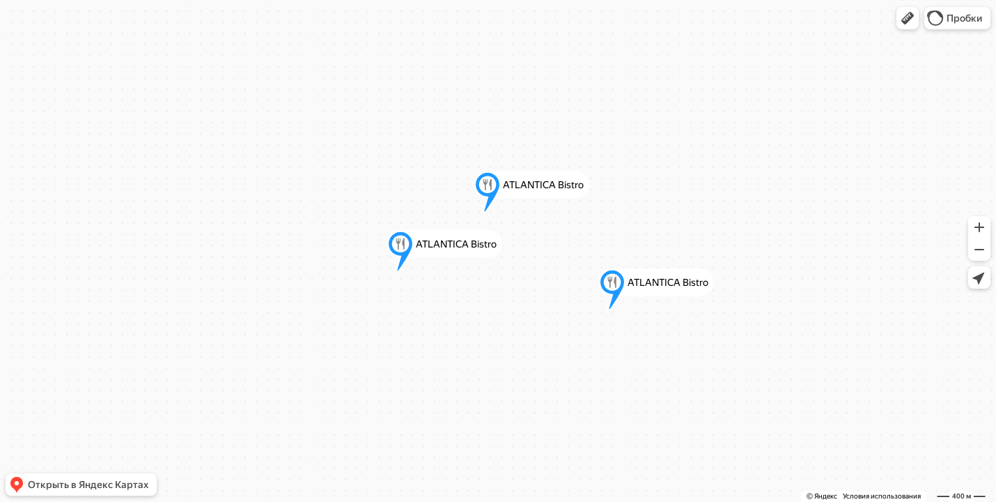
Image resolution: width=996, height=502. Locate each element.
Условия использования (882, 496)
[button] (907, 18)
